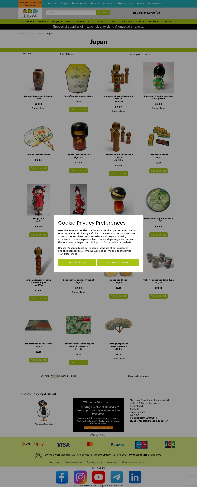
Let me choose (77, 262)
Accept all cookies (118, 262)
